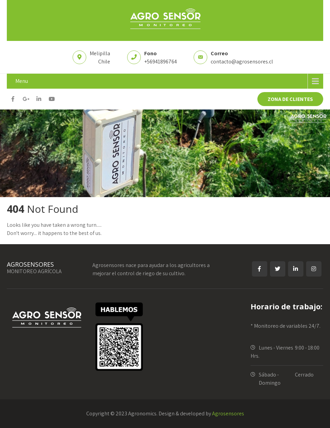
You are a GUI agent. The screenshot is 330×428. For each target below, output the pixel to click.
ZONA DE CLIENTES (290, 99)
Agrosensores (228, 413)
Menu (21, 81)
